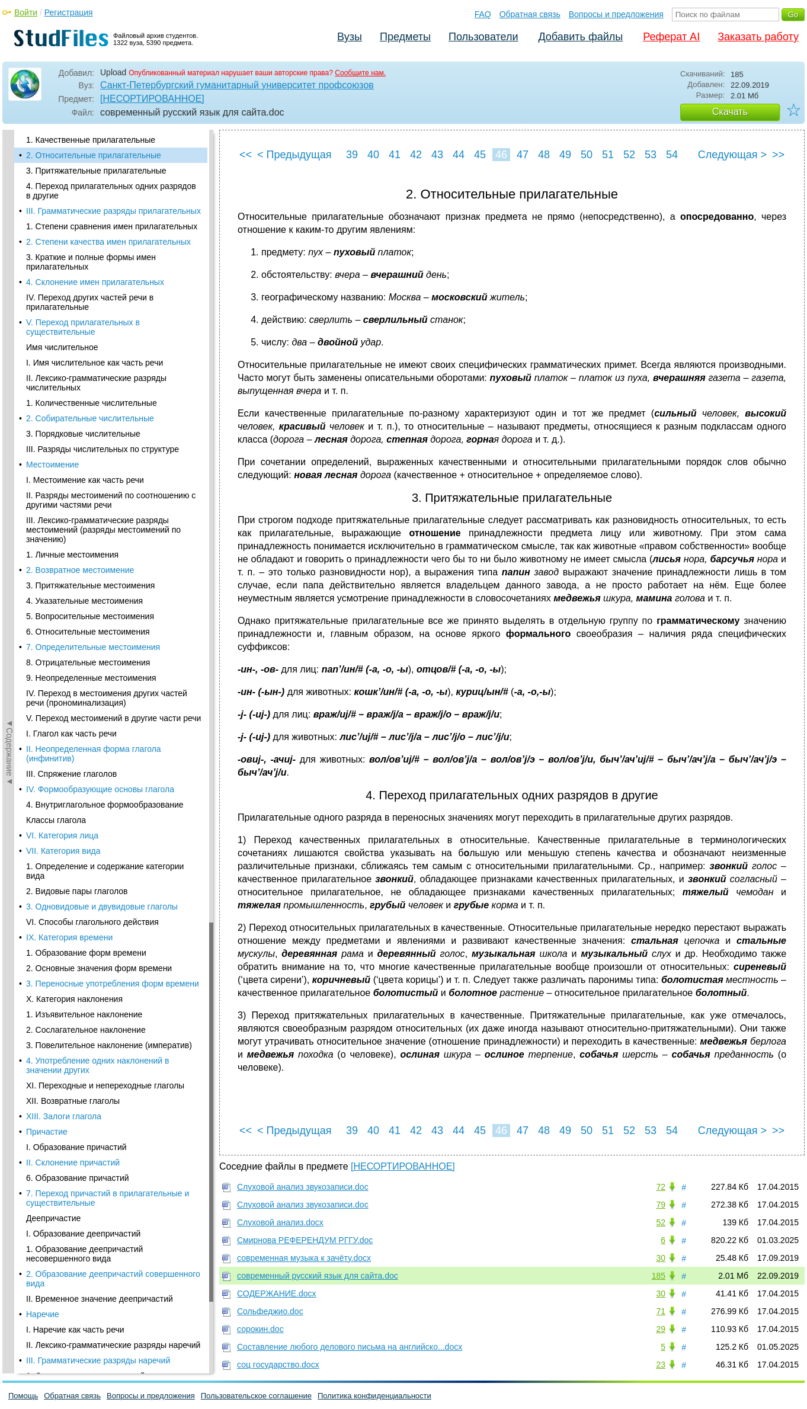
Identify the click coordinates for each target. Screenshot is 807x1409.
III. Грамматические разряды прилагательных (113, 211)
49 (565, 155)
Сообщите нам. (360, 72)
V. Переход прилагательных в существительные (83, 327)
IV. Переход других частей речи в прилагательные (89, 302)
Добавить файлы (580, 37)
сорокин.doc (260, 1329)
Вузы (349, 37)
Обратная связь (530, 14)
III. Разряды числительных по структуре (102, 449)
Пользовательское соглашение (256, 1395)
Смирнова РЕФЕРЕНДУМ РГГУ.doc (305, 1240)
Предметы (405, 37)
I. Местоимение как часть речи (85, 480)
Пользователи (483, 37)
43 (437, 155)
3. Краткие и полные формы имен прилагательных (91, 261)
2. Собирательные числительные (90, 418)
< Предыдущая (294, 155)
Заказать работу (758, 37)
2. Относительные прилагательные (93, 155)
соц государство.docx (278, 1364)
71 (660, 1311)
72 (660, 1187)
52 (629, 155)
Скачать (730, 112)
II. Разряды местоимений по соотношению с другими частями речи (111, 500)
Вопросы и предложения (616, 14)
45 (480, 155)
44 (459, 155)
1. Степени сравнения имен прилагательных (111, 226)
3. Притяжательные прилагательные (96, 170)
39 (352, 155)
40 (373, 155)
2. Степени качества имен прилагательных (108, 241)
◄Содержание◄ (9, 337)
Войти (25, 12)
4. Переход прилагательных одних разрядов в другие (111, 190)
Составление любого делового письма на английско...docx (349, 1347)
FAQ (483, 14)
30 (660, 1258)
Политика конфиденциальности (374, 1395)
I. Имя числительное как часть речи (94, 362)
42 (416, 155)
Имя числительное (62, 347)
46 (501, 155)
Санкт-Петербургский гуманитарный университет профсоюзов (237, 85)
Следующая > (732, 155)
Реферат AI (671, 37)
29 (660, 1329)
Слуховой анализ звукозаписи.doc (303, 1187)
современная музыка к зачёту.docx (304, 1258)
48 (544, 155)
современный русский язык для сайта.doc (317, 1275)
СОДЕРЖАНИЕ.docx (276, 1293)
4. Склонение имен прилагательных (95, 282)
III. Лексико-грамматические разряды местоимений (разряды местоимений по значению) (103, 529)
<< (245, 155)
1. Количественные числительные (91, 403)
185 (658, 1275)
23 (660, 1364)
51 (608, 155)
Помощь (23, 1395)
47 (523, 155)
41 (395, 155)
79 (660, 1204)
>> (778, 155)
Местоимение (52, 464)
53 (651, 155)
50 (587, 155)
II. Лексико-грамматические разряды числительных (96, 382)
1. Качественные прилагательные (90, 140)
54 (672, 155)
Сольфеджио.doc (270, 1311)
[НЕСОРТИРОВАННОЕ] (152, 99)
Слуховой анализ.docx (280, 1222)
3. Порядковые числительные (83, 433)
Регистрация (68, 12)
